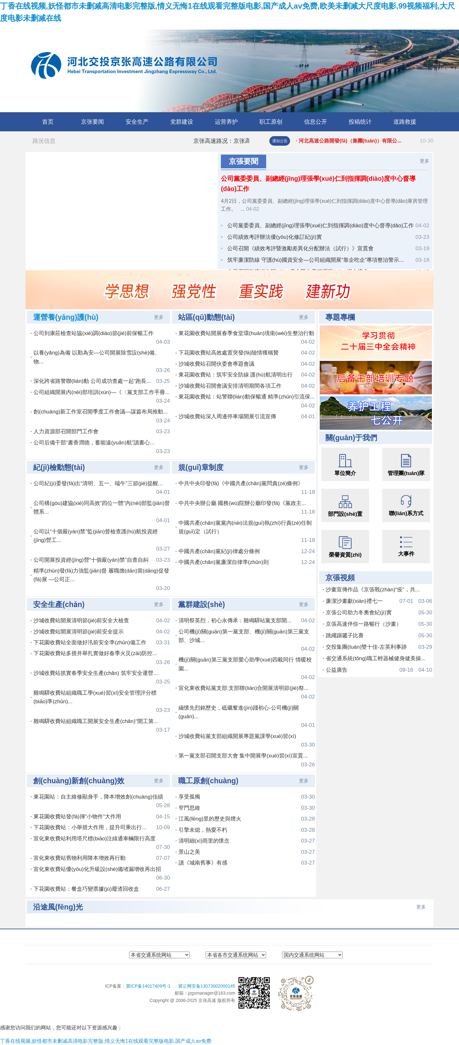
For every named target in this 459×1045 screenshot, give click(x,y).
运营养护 (226, 122)
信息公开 (315, 122)
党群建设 (181, 122)
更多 (424, 161)
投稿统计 (360, 122)
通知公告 (280, 141)
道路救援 (404, 122)
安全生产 (137, 122)
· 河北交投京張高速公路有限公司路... (364, 140)
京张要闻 (92, 122)
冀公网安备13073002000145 (206, 986)
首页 (48, 122)
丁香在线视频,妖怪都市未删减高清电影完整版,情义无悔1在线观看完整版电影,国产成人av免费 (105, 1041)
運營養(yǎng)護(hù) (65, 317)
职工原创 (270, 122)
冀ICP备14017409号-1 (149, 986)
